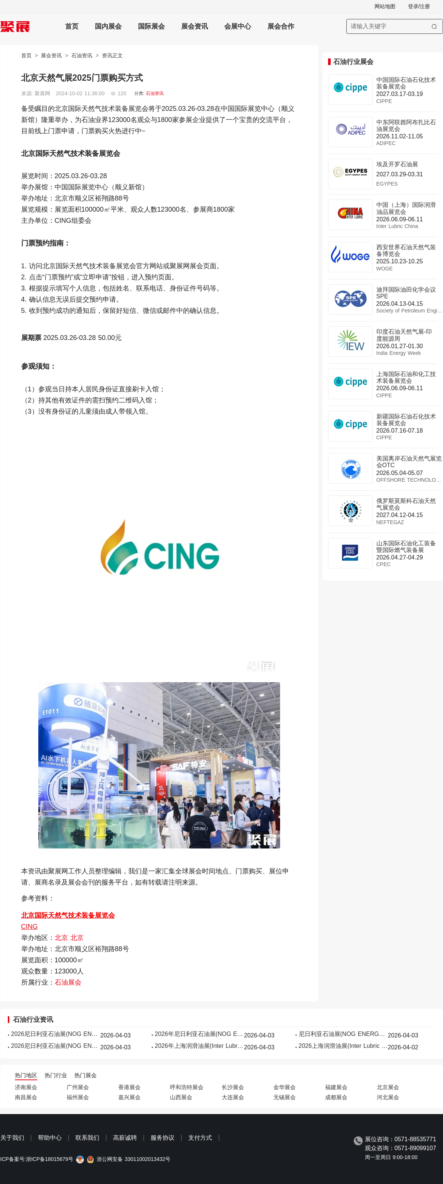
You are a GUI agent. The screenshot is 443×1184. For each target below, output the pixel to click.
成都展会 (336, 1097)
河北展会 (388, 1097)
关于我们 (12, 1138)
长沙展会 (233, 1087)
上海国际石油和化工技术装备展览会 (406, 377)
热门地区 (26, 1075)
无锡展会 (284, 1097)
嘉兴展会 (129, 1097)
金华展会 (284, 1087)
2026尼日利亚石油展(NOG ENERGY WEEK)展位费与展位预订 (55, 1046)
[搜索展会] (395, 26)
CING (29, 926)
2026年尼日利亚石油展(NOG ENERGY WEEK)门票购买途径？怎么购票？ (199, 1034)
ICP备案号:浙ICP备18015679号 (37, 1159)
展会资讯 (194, 26)
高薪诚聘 (125, 1138)
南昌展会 (26, 1097)
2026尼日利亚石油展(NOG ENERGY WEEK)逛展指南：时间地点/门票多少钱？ (55, 1034)
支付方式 (200, 1138)
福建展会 (336, 1087)
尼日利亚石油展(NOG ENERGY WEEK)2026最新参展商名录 (343, 1034)
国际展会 (151, 26)
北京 (62, 937)
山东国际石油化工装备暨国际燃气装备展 (406, 546)
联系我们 (87, 1138)
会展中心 (237, 26)
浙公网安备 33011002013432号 (133, 1159)
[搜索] (434, 26)
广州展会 (78, 1087)
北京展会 (388, 1087)
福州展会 (78, 1097)
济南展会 (26, 1087)
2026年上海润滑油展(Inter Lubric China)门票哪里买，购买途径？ (199, 1046)
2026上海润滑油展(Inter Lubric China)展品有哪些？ (343, 1046)
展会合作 (280, 26)
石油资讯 (81, 55)
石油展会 (68, 982)
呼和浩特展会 (186, 1087)
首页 (71, 26)
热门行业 (56, 1075)
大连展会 (233, 1097)
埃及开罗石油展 (397, 164)
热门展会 (85, 1075)
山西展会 (181, 1097)
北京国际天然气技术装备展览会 (68, 915)
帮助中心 (50, 1138)
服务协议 (162, 1138)
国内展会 (108, 26)
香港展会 (129, 1087)
